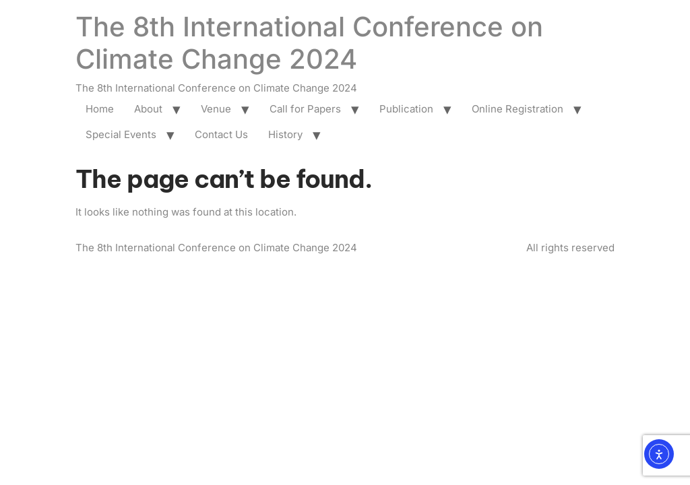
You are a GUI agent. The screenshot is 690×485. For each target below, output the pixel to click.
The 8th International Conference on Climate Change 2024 (309, 42)
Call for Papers (305, 108)
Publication (406, 108)
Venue (216, 108)
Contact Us (221, 134)
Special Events (121, 134)
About (148, 108)
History (285, 134)
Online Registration (517, 108)
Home (100, 108)
